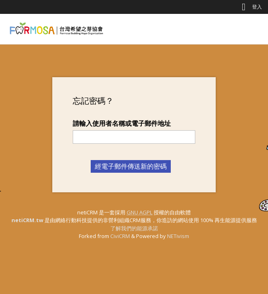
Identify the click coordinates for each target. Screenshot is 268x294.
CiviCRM (120, 236)
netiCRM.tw (27, 220)
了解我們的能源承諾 (134, 228)
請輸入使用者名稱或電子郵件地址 (122, 123)
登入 (257, 6)
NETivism (178, 236)
